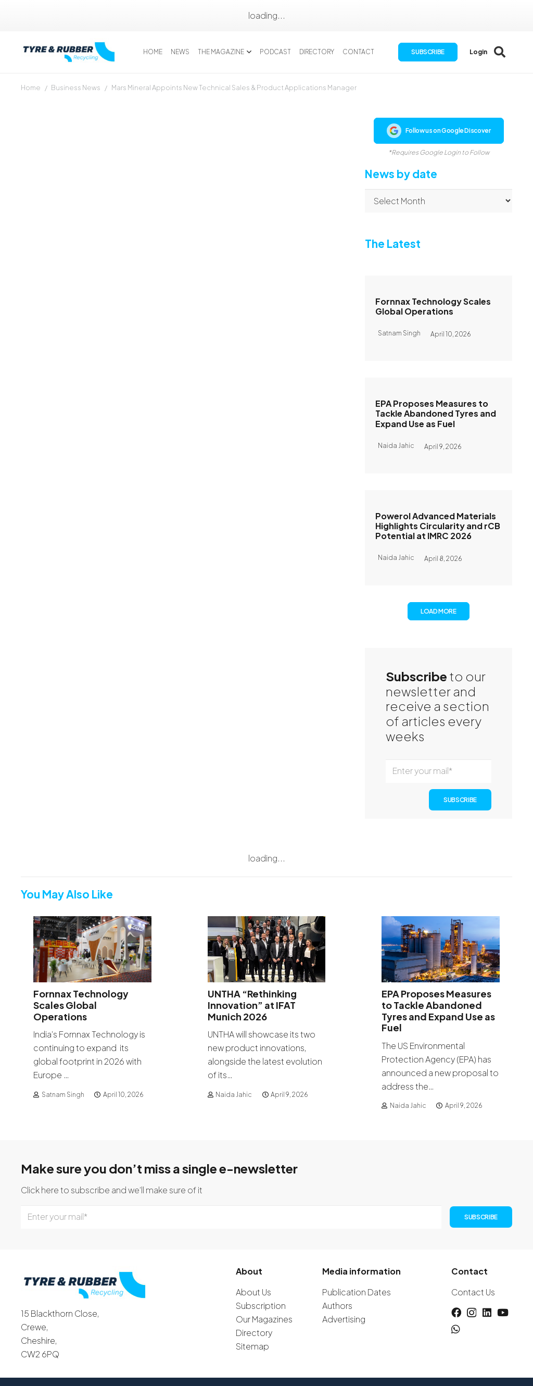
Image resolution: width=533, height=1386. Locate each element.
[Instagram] (471, 1312)
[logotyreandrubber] (70, 52)
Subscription (261, 1305)
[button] (248, 52)
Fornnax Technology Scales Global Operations (433, 306)
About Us (253, 1292)
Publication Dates (356, 1292)
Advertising (343, 1319)
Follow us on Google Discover (439, 130)
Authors (337, 1305)
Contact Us (473, 1292)
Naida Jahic (233, 1094)
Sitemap (252, 1346)
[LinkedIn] (487, 1312)
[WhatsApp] (455, 1329)
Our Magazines (264, 1319)
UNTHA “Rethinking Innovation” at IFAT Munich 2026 (252, 1005)
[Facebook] (456, 1312)
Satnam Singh (63, 1094)
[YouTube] (503, 1312)
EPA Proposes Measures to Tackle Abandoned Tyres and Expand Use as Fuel (435, 413)
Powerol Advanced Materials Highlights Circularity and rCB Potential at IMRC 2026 (437, 525)
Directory (254, 1332)
